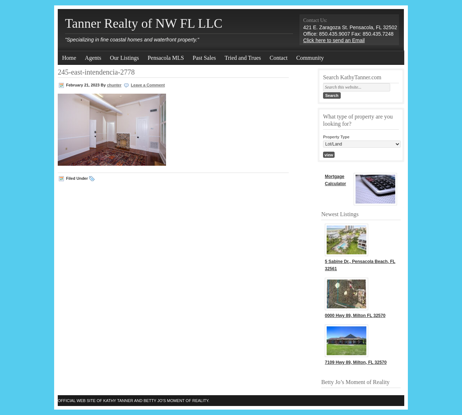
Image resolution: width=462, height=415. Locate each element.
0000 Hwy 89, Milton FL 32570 (355, 315)
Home (69, 58)
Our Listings (124, 58)
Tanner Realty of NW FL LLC (143, 23)
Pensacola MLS (166, 58)
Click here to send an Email (334, 40)
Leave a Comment (148, 85)
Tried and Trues (243, 58)
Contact (279, 58)
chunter (114, 85)
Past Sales (204, 58)
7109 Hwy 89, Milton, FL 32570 (356, 362)
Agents (93, 58)
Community (310, 58)
